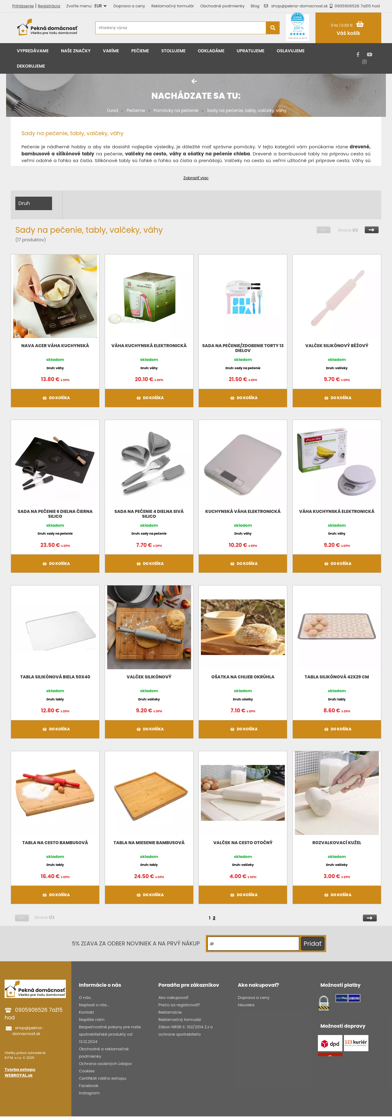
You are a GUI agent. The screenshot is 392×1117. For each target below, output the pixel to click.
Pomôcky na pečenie (176, 110)
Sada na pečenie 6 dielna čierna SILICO (55, 514)
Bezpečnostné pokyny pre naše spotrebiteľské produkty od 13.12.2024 (110, 1034)
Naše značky (76, 51)
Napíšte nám (91, 1019)
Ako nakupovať (173, 997)
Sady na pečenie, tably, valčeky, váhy (246, 110)
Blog (255, 6)
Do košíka (55, 398)
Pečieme (140, 51)
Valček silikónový (149, 676)
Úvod (112, 110)
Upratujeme (251, 51)
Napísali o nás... (94, 1005)
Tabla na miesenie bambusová (149, 842)
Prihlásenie (23, 6)
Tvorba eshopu (20, 1069)
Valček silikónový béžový (336, 345)
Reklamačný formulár (172, 6)
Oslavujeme (290, 51)
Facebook (88, 1086)
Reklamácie (170, 1012)
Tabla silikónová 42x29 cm (337, 676)
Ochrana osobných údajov (105, 1064)
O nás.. (85, 997)
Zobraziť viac (196, 178)
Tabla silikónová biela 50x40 (55, 676)
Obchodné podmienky (222, 6)
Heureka (246, 1005)
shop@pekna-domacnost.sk (299, 6)
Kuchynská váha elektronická (243, 511)
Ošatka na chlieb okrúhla (242, 676)
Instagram (89, 1093)
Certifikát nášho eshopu (102, 1078)
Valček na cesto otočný (243, 842)
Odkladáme (211, 51)
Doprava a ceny (129, 6)
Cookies (87, 1071)
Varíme (111, 51)
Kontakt (86, 1012)
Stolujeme (173, 51)
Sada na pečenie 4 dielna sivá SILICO (149, 514)
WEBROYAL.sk (18, 1075)
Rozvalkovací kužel (336, 842)
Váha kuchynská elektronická (149, 345)
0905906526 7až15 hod (354, 6)
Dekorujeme (31, 66)
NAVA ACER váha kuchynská (55, 345)
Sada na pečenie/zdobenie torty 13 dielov (243, 348)
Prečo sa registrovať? (179, 1005)
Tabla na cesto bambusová (55, 842)
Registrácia (49, 6)
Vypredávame (33, 51)
